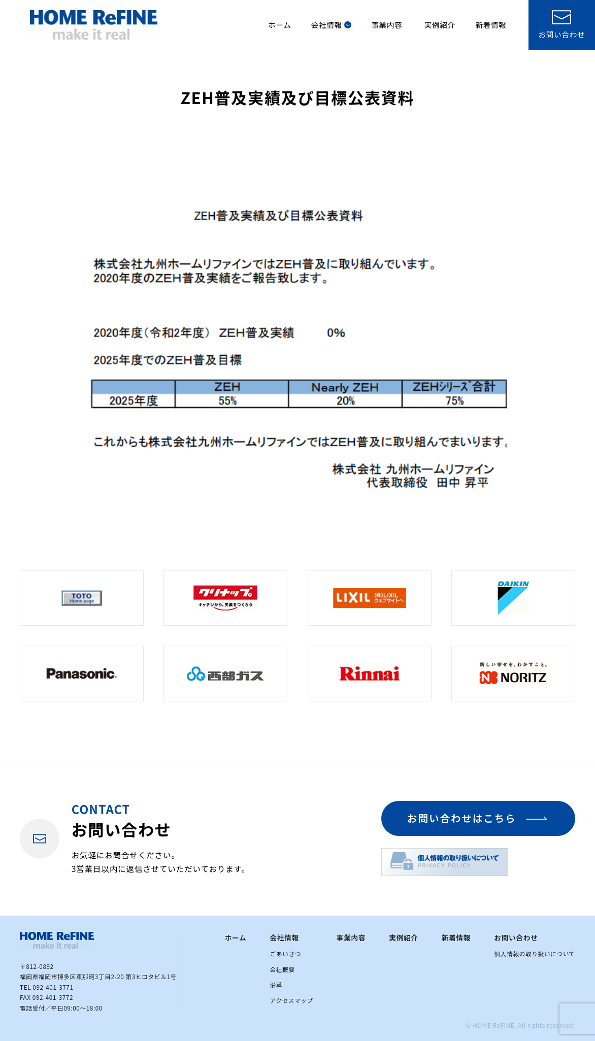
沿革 (276, 984)
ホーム (279, 24)
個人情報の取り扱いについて (534, 953)
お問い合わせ (516, 937)
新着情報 (491, 24)
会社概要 (282, 969)
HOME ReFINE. (494, 1025)
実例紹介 (440, 24)
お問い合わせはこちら (461, 818)
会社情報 (331, 24)
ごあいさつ (285, 953)
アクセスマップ (291, 1000)
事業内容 (387, 24)
